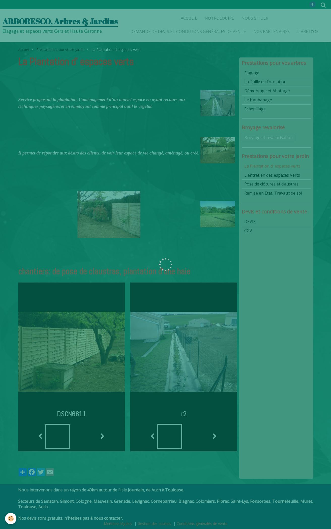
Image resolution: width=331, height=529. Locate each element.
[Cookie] (10, 518)
